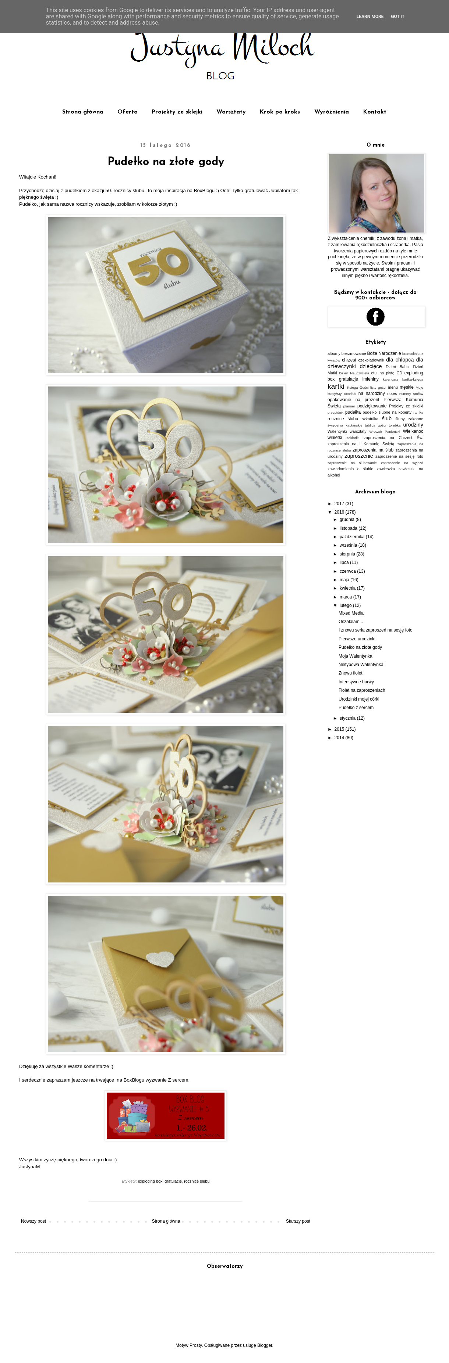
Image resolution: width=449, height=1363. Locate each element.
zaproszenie (358, 456)
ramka (418, 412)
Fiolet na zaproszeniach (362, 690)
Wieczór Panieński (385, 431)
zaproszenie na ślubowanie (352, 463)
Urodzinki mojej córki (359, 699)
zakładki (353, 438)
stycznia (348, 718)
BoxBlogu (204, 190)
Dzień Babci (397, 366)
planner (349, 406)
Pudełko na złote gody (360, 647)
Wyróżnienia (331, 112)
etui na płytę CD (386, 373)
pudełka (353, 412)
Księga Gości (357, 387)
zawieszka (385, 469)
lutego (346, 605)
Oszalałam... (351, 621)
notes (392, 393)
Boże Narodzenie (384, 353)
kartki (336, 386)
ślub (387, 418)
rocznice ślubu (196, 1181)
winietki (335, 437)
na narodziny (371, 393)
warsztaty (358, 431)
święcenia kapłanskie (345, 425)
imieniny (371, 379)
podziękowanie (371, 406)
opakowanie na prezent (353, 399)
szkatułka (370, 419)
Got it (397, 16)
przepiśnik (335, 412)
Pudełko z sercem (356, 707)
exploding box (150, 1181)
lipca (345, 562)
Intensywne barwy (356, 681)
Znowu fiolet (351, 673)
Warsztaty (231, 112)
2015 (340, 729)
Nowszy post (33, 1221)
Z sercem (178, 1080)
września (349, 545)
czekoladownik (371, 360)
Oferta (127, 112)
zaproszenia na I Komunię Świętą (361, 444)
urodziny (413, 425)
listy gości (378, 387)
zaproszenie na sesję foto (399, 456)
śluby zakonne (409, 419)
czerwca (348, 571)
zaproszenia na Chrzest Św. (393, 437)
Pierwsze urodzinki (357, 638)
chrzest (349, 360)
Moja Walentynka (355, 656)
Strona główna (82, 112)
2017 (340, 503)
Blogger (264, 1345)
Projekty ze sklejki (176, 112)
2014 (340, 737)
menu (393, 387)
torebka (394, 425)
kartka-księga (412, 379)
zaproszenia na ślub (373, 450)
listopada (349, 528)
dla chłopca (400, 360)
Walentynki (337, 431)
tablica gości (375, 425)
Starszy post (298, 1221)
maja (345, 579)
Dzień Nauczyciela (354, 373)
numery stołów (411, 394)
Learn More (370, 16)
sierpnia (348, 554)
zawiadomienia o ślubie (350, 469)
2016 (340, 512)
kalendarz (390, 379)
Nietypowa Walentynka (361, 664)
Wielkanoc (413, 431)
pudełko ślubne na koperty (387, 412)
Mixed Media (351, 613)
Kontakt (374, 112)
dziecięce (371, 366)
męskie (407, 387)
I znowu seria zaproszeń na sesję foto (376, 630)
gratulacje (173, 1181)
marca (346, 597)
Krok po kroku (280, 112)
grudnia (348, 519)
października (353, 536)
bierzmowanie (354, 353)
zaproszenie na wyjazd (402, 463)
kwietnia (348, 588)
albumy (334, 353)
